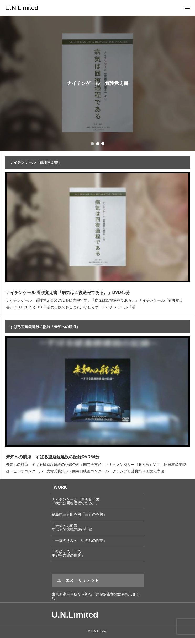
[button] (97, 143)
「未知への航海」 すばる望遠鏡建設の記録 (72, 527)
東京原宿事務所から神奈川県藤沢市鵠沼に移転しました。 (96, 596)
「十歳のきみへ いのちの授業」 (79, 540)
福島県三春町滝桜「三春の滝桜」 (79, 514)
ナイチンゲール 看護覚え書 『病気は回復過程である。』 (75, 501)
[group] (97, 83)
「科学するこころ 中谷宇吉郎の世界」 (68, 554)
